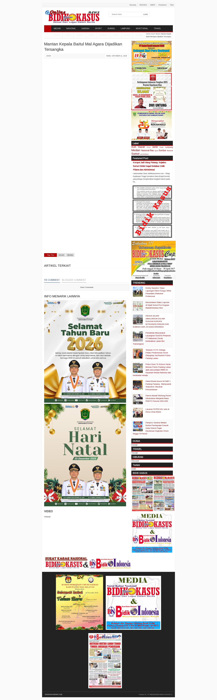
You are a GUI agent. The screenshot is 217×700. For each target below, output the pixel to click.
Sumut (79, 35)
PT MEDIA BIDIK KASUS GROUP (159, 694)
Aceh (68, 35)
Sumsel (139, 35)
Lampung (169, 147)
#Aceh (61, 255)
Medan (135, 150)
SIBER (152, 5)
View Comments (86, 287)
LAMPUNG (125, 28)
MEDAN (57, 28)
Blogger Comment (74, 280)
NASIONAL (71, 28)
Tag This (50, 255)
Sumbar (103, 35)
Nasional (145, 150)
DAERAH (85, 28)
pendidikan (144, 154)
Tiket (172, 5)
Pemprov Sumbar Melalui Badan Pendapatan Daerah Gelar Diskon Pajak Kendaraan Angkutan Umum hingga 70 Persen (151, 428)
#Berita (70, 255)
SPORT (98, 28)
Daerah (141, 147)
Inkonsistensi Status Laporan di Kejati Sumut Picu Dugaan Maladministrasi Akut (157, 305)
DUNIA (57, 35)
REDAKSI (143, 5)
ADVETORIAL (142, 28)
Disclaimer (162, 5)
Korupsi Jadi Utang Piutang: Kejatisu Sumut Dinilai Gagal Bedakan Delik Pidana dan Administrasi (149, 166)
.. (44, 5)
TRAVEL (157, 28)
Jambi (115, 35)
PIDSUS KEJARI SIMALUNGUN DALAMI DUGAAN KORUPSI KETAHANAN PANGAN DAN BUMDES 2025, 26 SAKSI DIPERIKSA (151, 321)
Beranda (133, 5)
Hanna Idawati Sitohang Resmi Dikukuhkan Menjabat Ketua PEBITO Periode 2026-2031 (158, 398)
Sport (156, 150)
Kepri (127, 35)
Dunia (149, 147)
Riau (91, 35)
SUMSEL (111, 28)
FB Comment (52, 280)
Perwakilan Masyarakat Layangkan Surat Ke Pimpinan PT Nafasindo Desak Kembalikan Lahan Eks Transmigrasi (152, 338)
